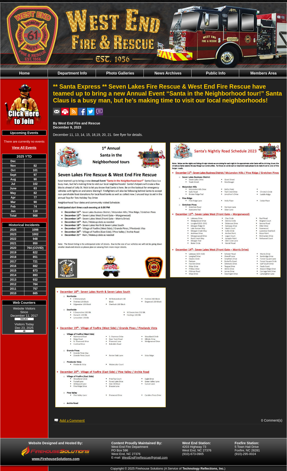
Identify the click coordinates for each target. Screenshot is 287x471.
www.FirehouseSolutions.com (55, 459)
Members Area (262, 73)
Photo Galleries (119, 73)
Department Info (71, 73)
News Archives (167, 73)
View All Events (24, 148)
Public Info (215, 73)
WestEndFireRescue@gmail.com (145, 457)
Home (24, 73)
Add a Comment (72, 420)
